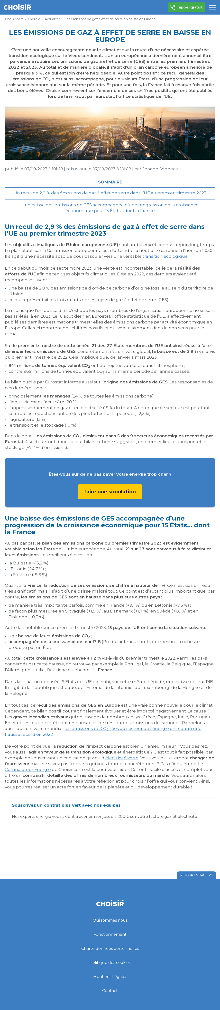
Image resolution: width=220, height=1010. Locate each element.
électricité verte (121, 757)
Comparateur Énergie (28, 769)
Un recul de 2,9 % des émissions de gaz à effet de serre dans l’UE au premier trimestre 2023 (110, 192)
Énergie (34, 19)
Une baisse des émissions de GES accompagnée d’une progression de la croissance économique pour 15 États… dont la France (110, 207)
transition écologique (165, 256)
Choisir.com (14, 19)
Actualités (52, 19)
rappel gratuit (186, 7)
